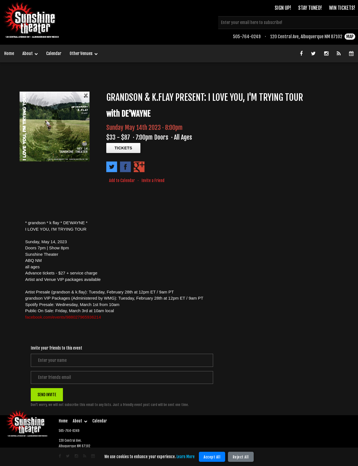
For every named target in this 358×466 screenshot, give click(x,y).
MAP (350, 37)
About (30, 54)
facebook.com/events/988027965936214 (63, 317)
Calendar (53, 53)
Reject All (240, 457)
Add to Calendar (122, 180)
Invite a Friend (153, 180)
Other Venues (84, 54)
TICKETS (123, 148)
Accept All (212, 457)
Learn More (186, 456)
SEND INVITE (46, 395)
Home (9, 53)
